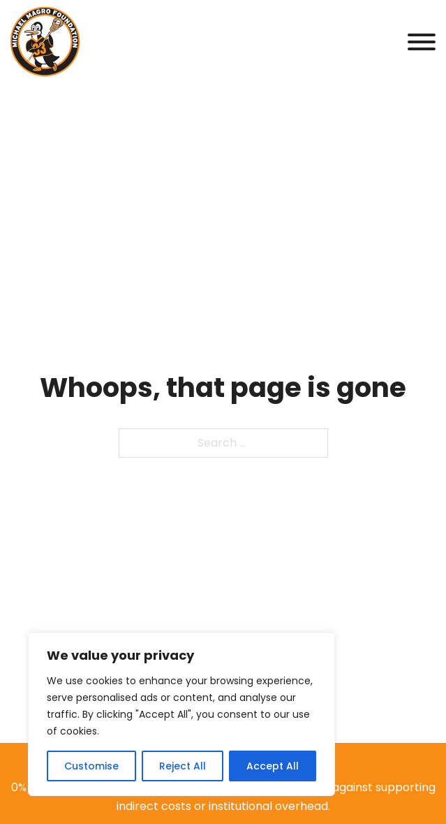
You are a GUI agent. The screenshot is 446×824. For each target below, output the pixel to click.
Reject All (182, 766)
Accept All (272, 766)
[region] (181, 714)
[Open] (422, 42)
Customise (91, 766)
